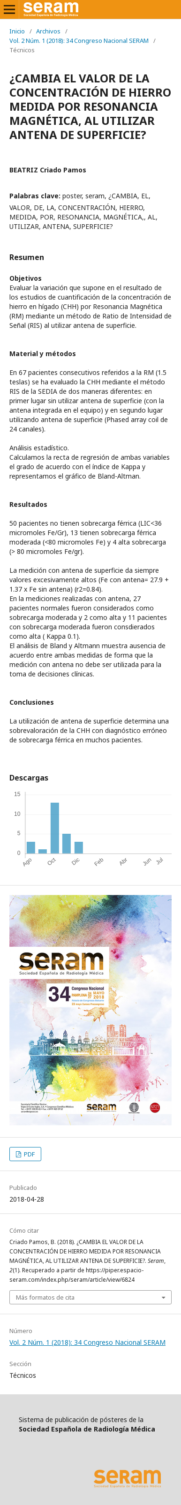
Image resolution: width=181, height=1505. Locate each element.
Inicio (17, 31)
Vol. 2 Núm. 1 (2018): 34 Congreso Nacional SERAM (79, 40)
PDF (29, 1154)
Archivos (48, 31)
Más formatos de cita (45, 1297)
